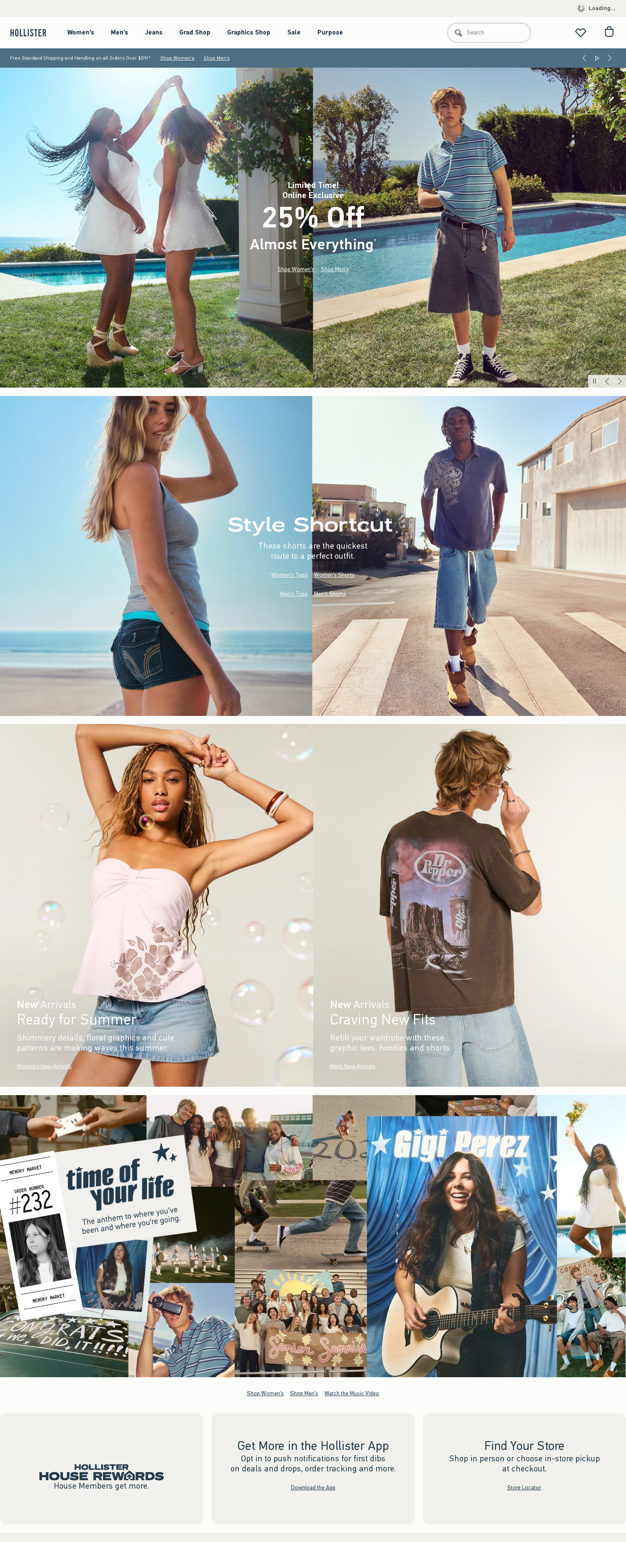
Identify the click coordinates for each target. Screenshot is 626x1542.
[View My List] (580, 32)
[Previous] (584, 58)
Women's (80, 32)
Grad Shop (194, 32)
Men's (119, 32)
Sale (294, 32)
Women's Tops (289, 575)
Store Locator (525, 1487)
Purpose (330, 32)
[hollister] (32, 32)
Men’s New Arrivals (352, 1067)
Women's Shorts (334, 575)
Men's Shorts (330, 594)
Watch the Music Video (352, 1393)
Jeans (153, 32)
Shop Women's (177, 58)
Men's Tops (294, 594)
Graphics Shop (248, 32)
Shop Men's (217, 58)
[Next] (609, 58)
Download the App (313, 1487)
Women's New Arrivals (44, 1067)
